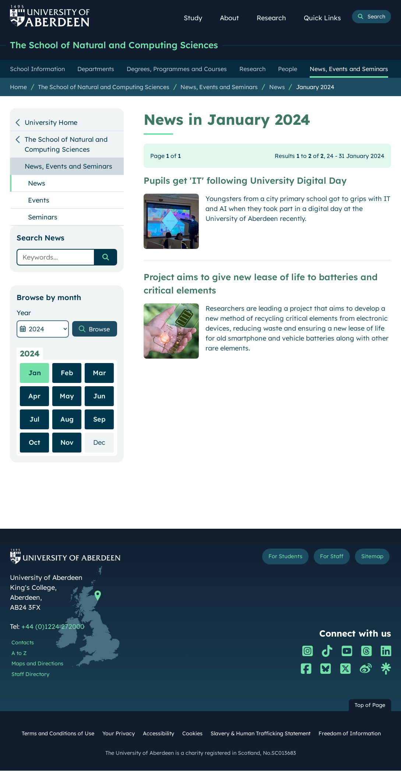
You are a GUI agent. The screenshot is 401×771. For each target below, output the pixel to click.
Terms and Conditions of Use (58, 733)
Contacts (22, 643)
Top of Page (370, 705)
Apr (34, 396)
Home (18, 87)
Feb (67, 373)
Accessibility (158, 733)
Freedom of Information (350, 733)
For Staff (328, 557)
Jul (34, 419)
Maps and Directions (37, 664)
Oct (34, 443)
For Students (278, 557)
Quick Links (326, 18)
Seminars (42, 217)
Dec (103, 442)
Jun (99, 396)
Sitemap (371, 557)
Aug (67, 419)
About (233, 18)
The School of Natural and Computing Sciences (120, 45)
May (67, 396)
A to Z (19, 653)
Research (275, 18)
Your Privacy (118, 733)
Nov (67, 443)
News (277, 87)
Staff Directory (30, 674)
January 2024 (315, 87)
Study (197, 18)
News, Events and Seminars (219, 87)
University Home (51, 123)
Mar (99, 373)
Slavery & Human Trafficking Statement (260, 733)
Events (38, 200)
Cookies (192, 733)
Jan (34, 373)
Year (24, 313)
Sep (99, 419)
